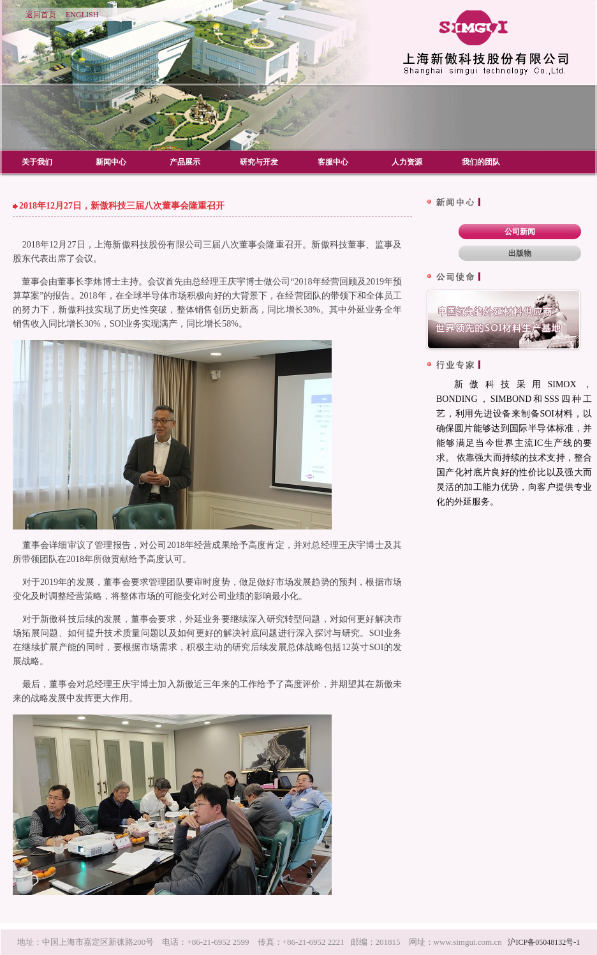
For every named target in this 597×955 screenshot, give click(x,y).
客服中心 (333, 162)
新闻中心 (111, 162)
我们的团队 (481, 162)
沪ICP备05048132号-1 (544, 942)
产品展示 (185, 162)
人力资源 (407, 162)
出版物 (519, 253)
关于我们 (37, 162)
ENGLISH (82, 14)
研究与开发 (259, 162)
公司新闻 (520, 231)
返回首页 (41, 14)
